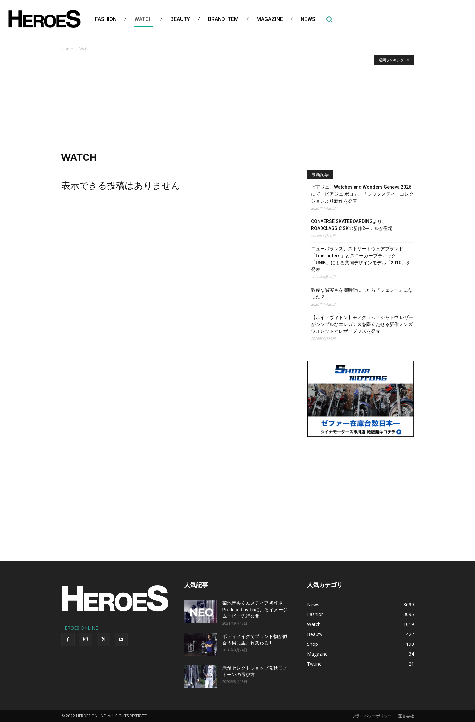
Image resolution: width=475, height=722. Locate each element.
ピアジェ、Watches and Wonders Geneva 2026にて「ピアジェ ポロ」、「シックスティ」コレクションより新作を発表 (362, 194)
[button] (330, 19)
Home (67, 49)
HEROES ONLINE (79, 628)
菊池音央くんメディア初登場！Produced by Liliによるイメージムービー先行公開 (255, 609)
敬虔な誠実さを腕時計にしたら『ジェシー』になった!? (362, 293)
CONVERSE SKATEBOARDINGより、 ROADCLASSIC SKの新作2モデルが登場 (352, 225)
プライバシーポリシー (372, 716)
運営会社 (406, 716)
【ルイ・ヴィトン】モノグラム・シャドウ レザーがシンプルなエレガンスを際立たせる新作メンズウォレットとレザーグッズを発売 (362, 324)
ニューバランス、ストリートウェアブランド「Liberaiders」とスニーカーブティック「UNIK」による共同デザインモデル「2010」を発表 (361, 259)
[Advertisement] (237, 102)
